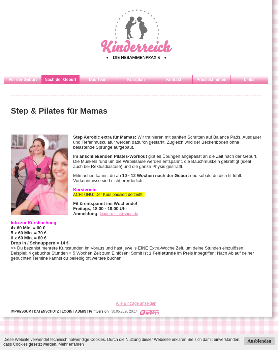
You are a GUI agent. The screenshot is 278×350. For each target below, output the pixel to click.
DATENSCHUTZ (46, 311)
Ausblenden (259, 341)
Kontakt (173, 79)
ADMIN (80, 311)
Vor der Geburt (23, 79)
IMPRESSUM (21, 311)
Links (249, 79)
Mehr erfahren (71, 344)
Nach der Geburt (60, 79)
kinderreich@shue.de (119, 213)
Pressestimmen (211, 79)
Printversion (99, 311)
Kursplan (136, 79)
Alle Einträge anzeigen (136, 303)
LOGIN (67, 311)
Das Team (98, 79)
